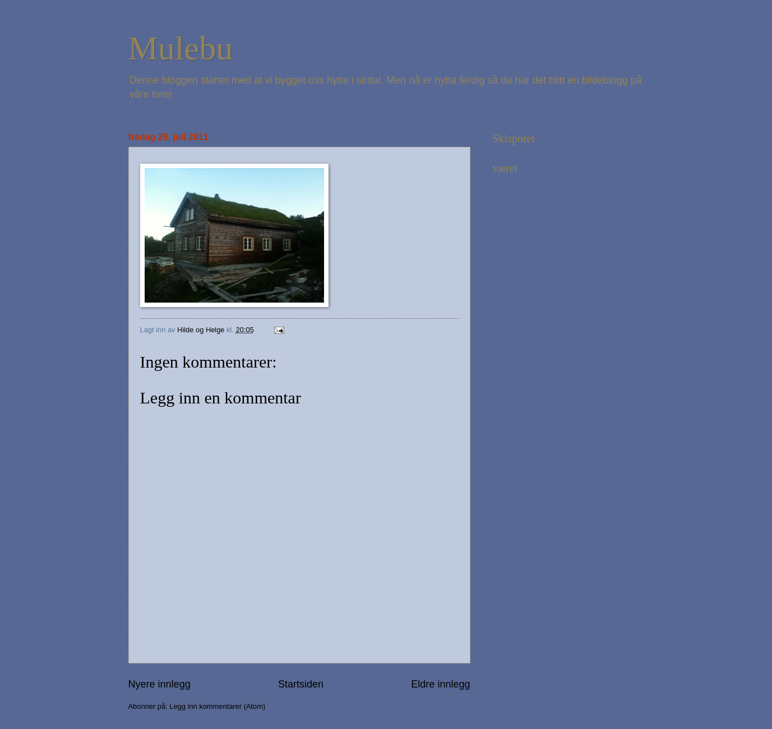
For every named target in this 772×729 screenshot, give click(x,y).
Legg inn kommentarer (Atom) (217, 706)
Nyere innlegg (159, 684)
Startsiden (300, 684)
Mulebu (180, 48)
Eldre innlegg (440, 684)
